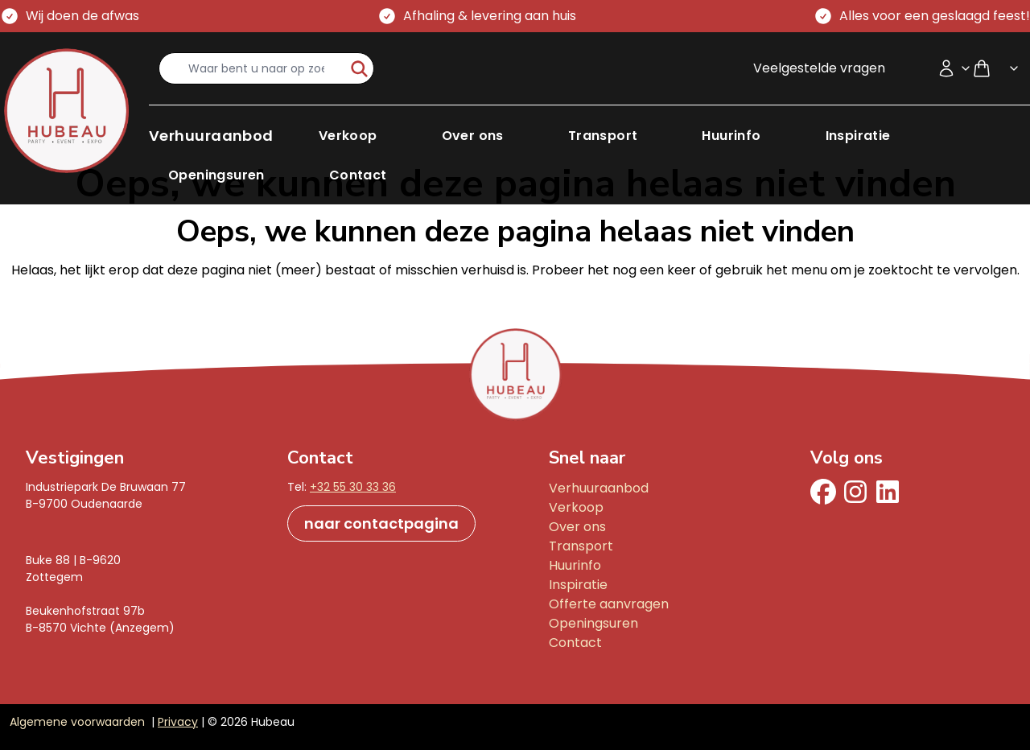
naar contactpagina (381, 523)
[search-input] (252, 68)
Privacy (178, 722)
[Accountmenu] (954, 68)
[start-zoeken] (359, 68)
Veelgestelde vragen (819, 68)
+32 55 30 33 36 (353, 487)
